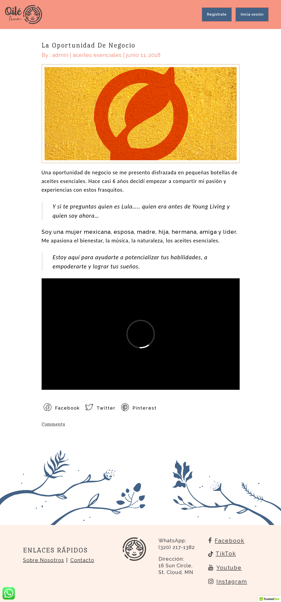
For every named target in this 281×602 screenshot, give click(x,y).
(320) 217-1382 (176, 547)
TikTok (222, 554)
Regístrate (217, 14)
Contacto (82, 560)
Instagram (227, 581)
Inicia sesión (252, 14)
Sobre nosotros (43, 560)
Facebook (226, 540)
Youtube (225, 567)
